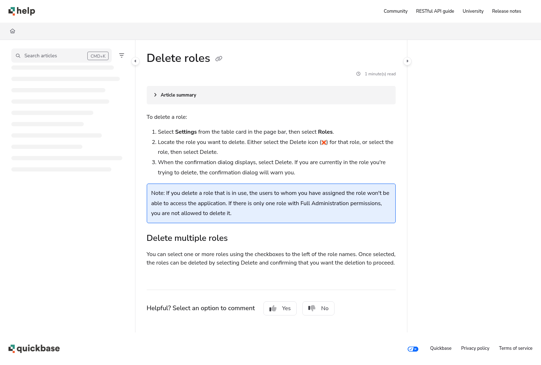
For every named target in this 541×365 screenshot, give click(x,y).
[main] (271, 186)
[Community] (395, 11)
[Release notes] (506, 11)
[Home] (12, 31)
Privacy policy (475, 348)
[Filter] (121, 55)
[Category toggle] (135, 61)
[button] (61, 55)
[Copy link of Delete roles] (219, 59)
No (318, 308)
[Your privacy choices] (413, 349)
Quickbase (440, 348)
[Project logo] (21, 11)
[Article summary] (271, 95)
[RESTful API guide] (435, 11)
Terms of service (516, 348)
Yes (280, 308)
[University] (473, 11)
